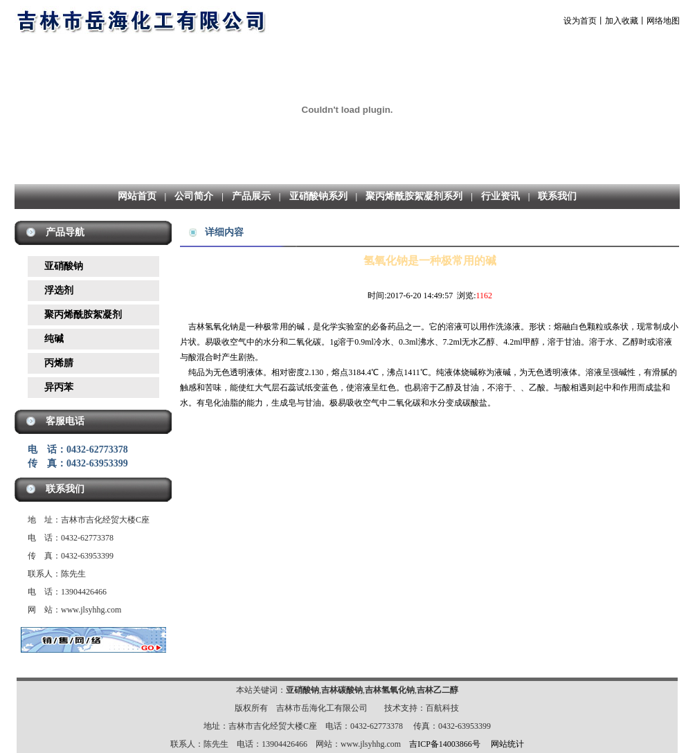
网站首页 (137, 196)
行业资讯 (500, 196)
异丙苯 (58, 387)
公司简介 (193, 196)
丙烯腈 (58, 363)
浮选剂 (58, 290)
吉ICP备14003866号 (444, 744)
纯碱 (54, 339)
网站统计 (507, 744)
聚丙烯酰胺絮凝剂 (83, 314)
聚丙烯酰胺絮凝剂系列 (413, 196)
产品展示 (251, 196)
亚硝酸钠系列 (318, 196)
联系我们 (557, 196)
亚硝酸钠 (63, 266)
